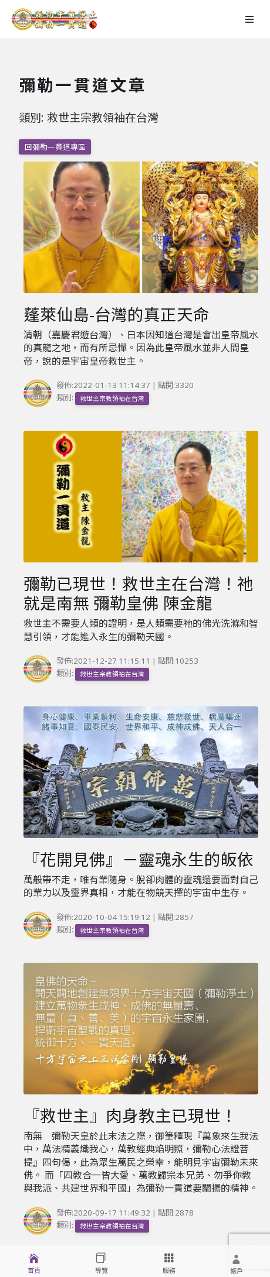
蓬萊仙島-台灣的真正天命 (116, 314)
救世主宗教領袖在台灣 (112, 398)
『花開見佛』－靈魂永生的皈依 (138, 859)
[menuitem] (34, 1261)
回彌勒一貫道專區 (55, 147)
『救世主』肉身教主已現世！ (130, 1115)
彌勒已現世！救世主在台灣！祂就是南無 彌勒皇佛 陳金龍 (138, 593)
